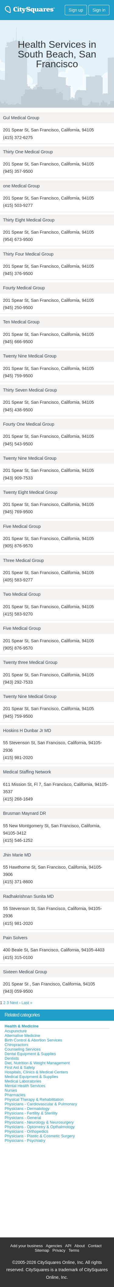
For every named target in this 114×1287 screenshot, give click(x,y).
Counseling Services (23, 1049)
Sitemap (42, 1250)
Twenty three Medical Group (30, 662)
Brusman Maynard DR (24, 813)
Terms (73, 1250)
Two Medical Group (21, 594)
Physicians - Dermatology (27, 1108)
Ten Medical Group (21, 321)
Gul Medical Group (21, 117)
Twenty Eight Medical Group (30, 492)
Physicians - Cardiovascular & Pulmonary (41, 1104)
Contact (95, 1245)
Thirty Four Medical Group (28, 254)
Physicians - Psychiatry (25, 1140)
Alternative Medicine (22, 1035)
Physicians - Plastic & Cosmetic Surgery (40, 1136)
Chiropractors (16, 1044)
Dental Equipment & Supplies (30, 1054)
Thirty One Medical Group (28, 151)
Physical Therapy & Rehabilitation (34, 1099)
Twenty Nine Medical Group (30, 356)
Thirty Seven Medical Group (30, 390)
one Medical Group (21, 185)
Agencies (54, 1245)
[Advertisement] (45, 1189)
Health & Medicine (22, 1026)
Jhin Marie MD (17, 855)
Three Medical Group (23, 560)
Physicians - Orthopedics (26, 1131)
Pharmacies (15, 1095)
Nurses (11, 1090)
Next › (15, 1002)
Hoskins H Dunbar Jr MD (27, 730)
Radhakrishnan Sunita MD (28, 896)
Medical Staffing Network (27, 771)
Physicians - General (23, 1117)
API (68, 1245)
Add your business (26, 1245)
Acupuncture (16, 1031)
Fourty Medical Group (24, 287)
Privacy (58, 1250)
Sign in (98, 10)
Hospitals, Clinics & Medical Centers (36, 1072)
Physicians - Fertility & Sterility (31, 1113)
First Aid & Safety (20, 1067)
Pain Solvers (15, 937)
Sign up (76, 10)
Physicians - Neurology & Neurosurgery (39, 1122)
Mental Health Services (25, 1085)
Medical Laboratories (23, 1081)
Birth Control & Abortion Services (33, 1040)
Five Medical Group (22, 526)
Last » (27, 1002)
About (79, 1245)
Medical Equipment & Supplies (31, 1076)
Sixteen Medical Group (25, 971)
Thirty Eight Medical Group (28, 220)
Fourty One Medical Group (28, 424)
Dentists (12, 1058)
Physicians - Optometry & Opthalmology (39, 1127)
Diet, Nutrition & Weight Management (37, 1063)
